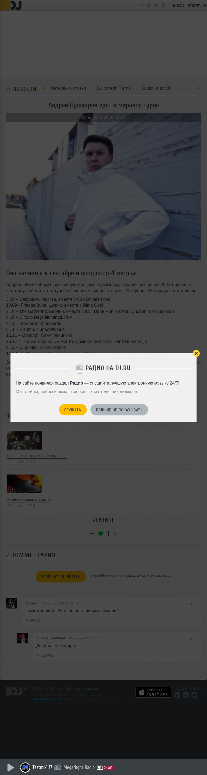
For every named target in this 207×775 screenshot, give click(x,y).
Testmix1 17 (42, 767)
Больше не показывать (119, 410)
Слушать (72, 410)
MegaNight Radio (79, 767)
